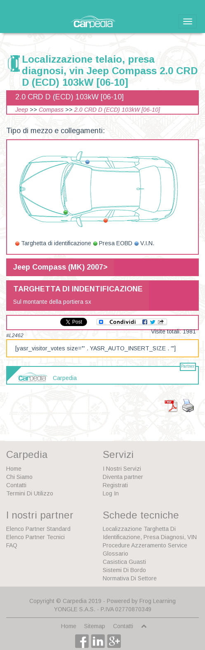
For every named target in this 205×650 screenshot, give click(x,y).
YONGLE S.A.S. (74, 609)
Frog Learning (157, 601)
